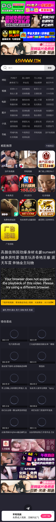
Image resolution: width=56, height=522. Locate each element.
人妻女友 (38, 121)
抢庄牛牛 (50, 82)
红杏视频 (14, 137)
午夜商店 (26, 132)
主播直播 (38, 93)
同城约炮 (14, 132)
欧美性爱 (50, 99)
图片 (4, 112)
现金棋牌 (38, 82)
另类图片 (50, 115)
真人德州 (26, 78)
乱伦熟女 (38, 104)
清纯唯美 (26, 115)
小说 (4, 123)
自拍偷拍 (26, 88)
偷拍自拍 (26, 99)
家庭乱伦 (26, 121)
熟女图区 (38, 115)
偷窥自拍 (14, 110)
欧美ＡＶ (38, 88)
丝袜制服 (26, 93)
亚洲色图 (26, 110)
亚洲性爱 (14, 99)
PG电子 (14, 78)
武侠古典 (50, 121)
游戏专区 (50, 78)
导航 (4, 134)
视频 (4, 90)
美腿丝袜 (14, 115)
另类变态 (50, 104)
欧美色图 (38, 110)
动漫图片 (50, 110)
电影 (4, 101)
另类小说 (26, 126)
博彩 (4, 79)
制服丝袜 (14, 104)
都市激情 (14, 121)
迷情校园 (14, 126)
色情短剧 (26, 137)
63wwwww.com (28, 61)
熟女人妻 (14, 93)
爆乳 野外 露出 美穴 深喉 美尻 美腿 (18, 310)
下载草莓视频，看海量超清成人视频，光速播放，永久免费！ (28, 302)
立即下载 (46, 516)
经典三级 (26, 104)
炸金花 (26, 82)
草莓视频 (38, 132)
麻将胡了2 (13, 82)
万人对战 (38, 78)
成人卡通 (38, 99)
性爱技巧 (50, 126)
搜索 (50, 68)
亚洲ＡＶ (14, 88)
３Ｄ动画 (50, 88)
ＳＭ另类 (50, 93)
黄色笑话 (38, 126)
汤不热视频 (50, 132)
